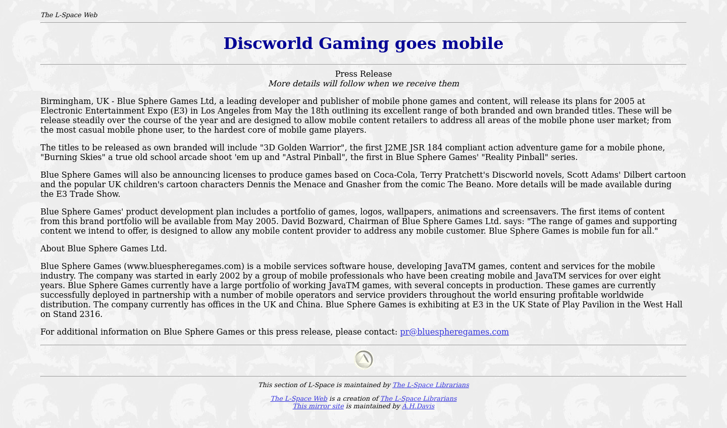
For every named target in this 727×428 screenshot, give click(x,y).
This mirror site (318, 406)
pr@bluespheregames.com (454, 332)
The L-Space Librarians (430, 385)
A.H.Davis (418, 406)
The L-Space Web (298, 398)
